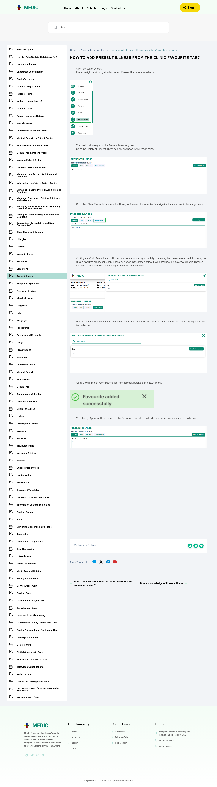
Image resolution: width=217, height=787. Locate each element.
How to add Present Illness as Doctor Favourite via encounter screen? (101, 583)
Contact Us (118, 8)
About (79, 8)
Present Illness (99, 50)
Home (68, 8)
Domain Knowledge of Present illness (163, 583)
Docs (84, 50)
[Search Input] (112, 27)
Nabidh (91, 8)
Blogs (103, 8)
